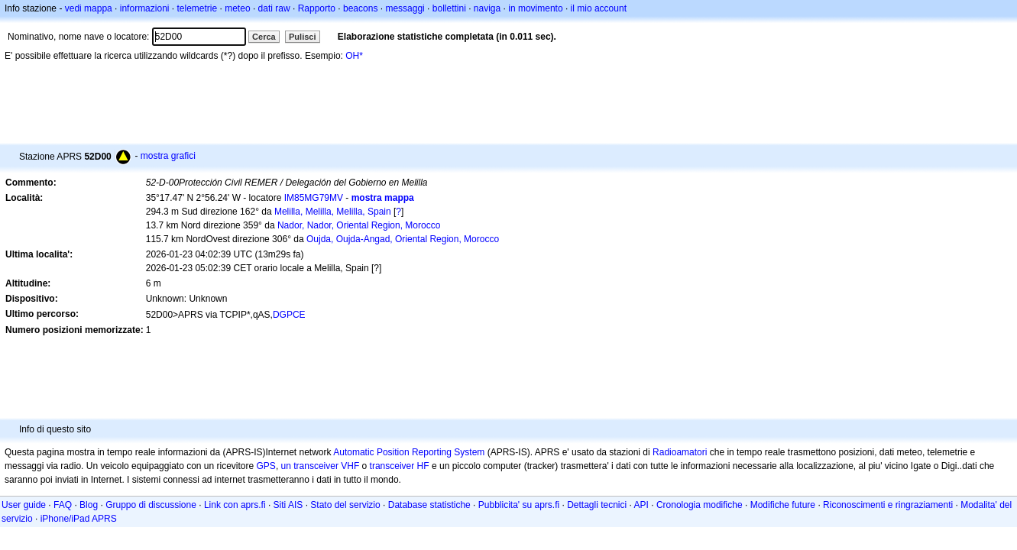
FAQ (62, 505)
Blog (88, 505)
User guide (24, 505)
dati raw (274, 8)
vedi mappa (88, 8)
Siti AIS (288, 505)
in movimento (535, 8)
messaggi (404, 8)
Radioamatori (680, 452)
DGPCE (289, 314)
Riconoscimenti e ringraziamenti (888, 505)
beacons (360, 8)
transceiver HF (399, 466)
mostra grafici (168, 155)
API (641, 505)
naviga (487, 8)
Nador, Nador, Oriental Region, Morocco (358, 225)
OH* (354, 55)
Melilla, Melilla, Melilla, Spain (332, 211)
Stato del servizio (345, 505)
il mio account (599, 8)
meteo (237, 8)
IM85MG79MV (313, 197)
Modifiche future (782, 505)
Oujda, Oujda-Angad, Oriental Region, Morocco (402, 239)
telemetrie (197, 8)
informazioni (145, 8)
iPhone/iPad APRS (78, 518)
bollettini (449, 8)
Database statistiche (429, 505)
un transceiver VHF (320, 466)
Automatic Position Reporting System (408, 452)
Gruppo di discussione (150, 505)
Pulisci (302, 36)
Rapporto (316, 8)
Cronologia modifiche (699, 505)
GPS (266, 466)
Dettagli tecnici (597, 505)
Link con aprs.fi (235, 505)
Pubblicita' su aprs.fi (518, 505)
